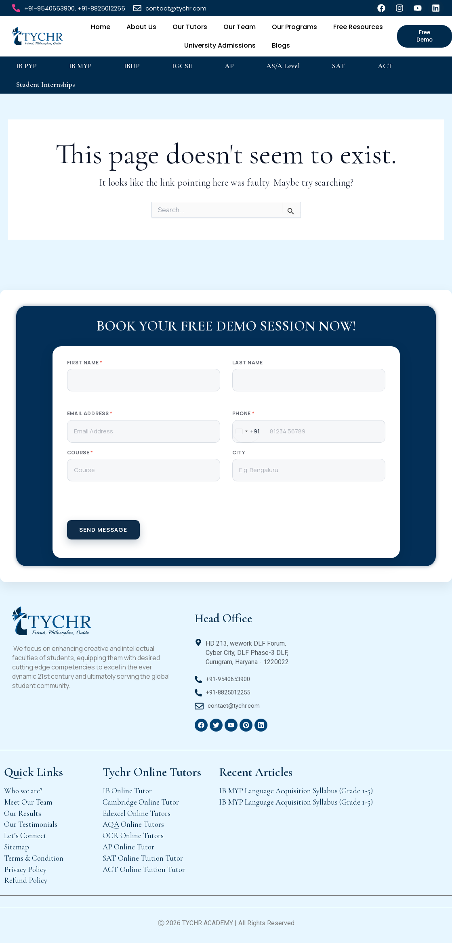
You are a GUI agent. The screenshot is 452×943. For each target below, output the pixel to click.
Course (80, 453)
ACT (385, 65)
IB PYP (26, 65)
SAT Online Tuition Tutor (143, 858)
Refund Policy (25, 880)
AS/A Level (283, 65)
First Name (85, 363)
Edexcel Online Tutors (136, 813)
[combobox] (246, 431)
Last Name (247, 363)
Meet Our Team (28, 802)
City (238, 453)
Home (100, 26)
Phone (243, 413)
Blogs (281, 45)
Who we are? (23, 790)
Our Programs (294, 26)
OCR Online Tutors (133, 835)
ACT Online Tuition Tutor (144, 869)
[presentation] (226, 504)
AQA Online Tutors (133, 824)
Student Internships (45, 84)
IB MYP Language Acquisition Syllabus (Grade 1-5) (296, 790)
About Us (141, 26)
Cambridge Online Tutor (141, 802)
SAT (338, 65)
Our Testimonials (30, 824)
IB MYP (80, 65)
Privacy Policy (25, 869)
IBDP (132, 65)
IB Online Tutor (127, 790)
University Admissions (220, 45)
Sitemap (16, 846)
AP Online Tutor (128, 846)
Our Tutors (189, 26)
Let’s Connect (25, 835)
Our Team (239, 26)
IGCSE (182, 65)
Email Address (90, 413)
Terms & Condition (33, 858)
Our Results (22, 813)
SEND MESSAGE (103, 529)
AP (229, 65)
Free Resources (358, 26)
